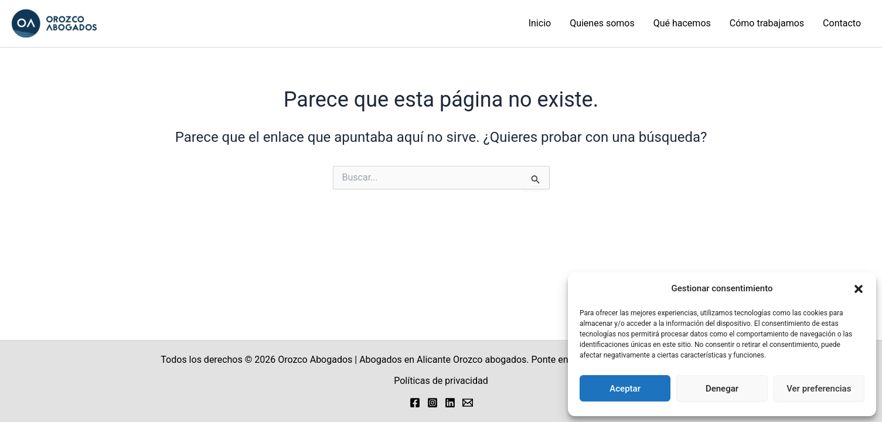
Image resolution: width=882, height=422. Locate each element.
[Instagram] (432, 402)
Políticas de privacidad (441, 380)
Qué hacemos (682, 23)
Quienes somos (602, 23)
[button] (858, 289)
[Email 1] (467, 402)
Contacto (842, 23)
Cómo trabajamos (767, 23)
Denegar (722, 388)
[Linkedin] (450, 402)
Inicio (540, 23)
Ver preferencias (818, 388)
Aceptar (625, 388)
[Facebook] (415, 402)
